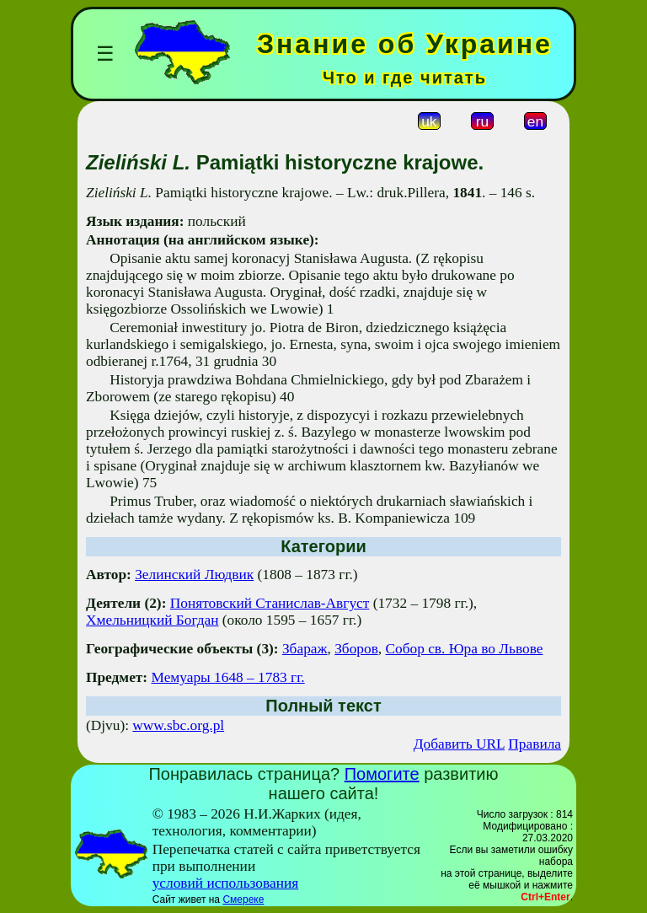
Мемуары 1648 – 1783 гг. (227, 677)
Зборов (356, 649)
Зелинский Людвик (194, 575)
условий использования (225, 883)
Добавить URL (459, 744)
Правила (534, 744)
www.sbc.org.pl (178, 725)
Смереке (243, 899)
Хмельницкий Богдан (152, 620)
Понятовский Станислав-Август (270, 603)
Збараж (305, 649)
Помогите (382, 774)
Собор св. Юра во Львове (464, 649)
